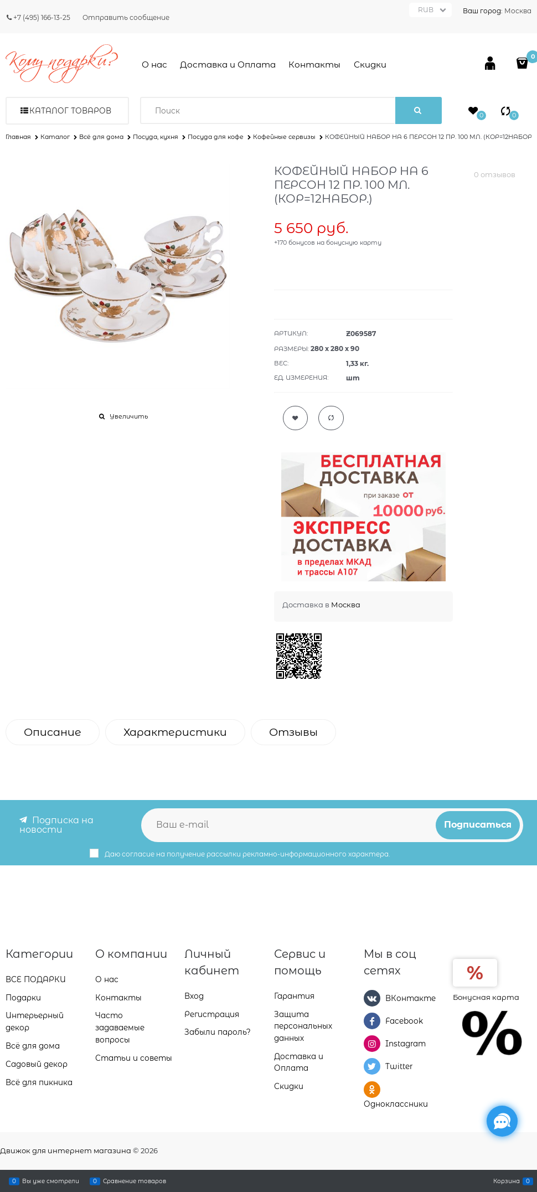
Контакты (314, 64)
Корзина (506, 1181)
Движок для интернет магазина (65, 1150)
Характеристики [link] (175, 732)
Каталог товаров (70, 110)
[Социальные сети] (502, 1121)
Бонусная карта (486, 996)
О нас (154, 64)
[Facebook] (372, 1021)
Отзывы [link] (293, 732)
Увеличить (129, 416)
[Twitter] (372, 1066)
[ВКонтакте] (372, 997)
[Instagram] (372, 1043)
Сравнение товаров (134, 1181)
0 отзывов (494, 174)
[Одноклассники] (372, 1089)
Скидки (370, 64)
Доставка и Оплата (228, 64)
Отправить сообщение (125, 17)
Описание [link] (52, 732)
